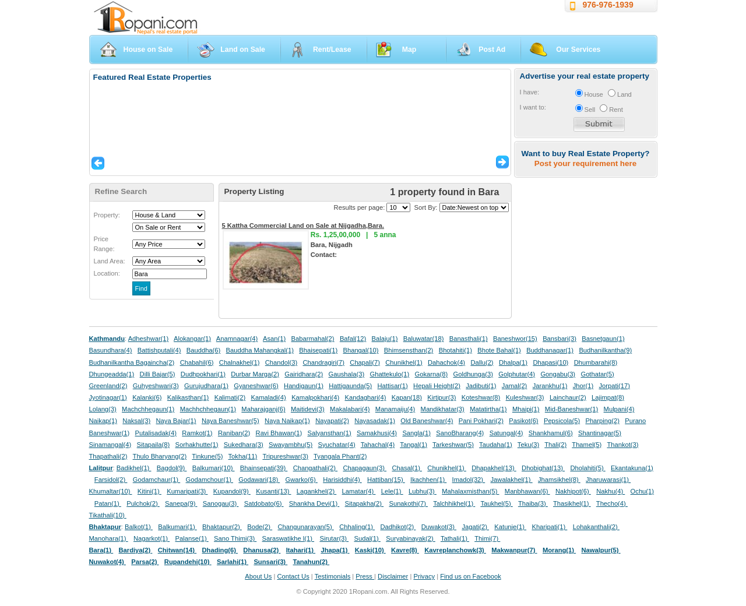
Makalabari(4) (350, 409)
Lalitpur (101, 467)
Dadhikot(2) (398, 526)
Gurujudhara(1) (206, 385)
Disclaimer (393, 576)
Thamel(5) (586, 444)
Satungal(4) (506, 432)
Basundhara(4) (110, 350)
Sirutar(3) (334, 538)
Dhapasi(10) (550, 362)
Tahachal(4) (378, 444)
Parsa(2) (145, 561)
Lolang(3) (103, 409)
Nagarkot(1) (151, 538)
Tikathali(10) (107, 515)
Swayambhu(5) (290, 444)
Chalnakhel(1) (239, 362)
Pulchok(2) (143, 503)
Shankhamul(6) (551, 432)
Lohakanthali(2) (596, 526)
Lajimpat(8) (608, 397)
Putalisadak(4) (156, 432)
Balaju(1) (385, 338)
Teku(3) (528, 444)
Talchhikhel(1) (454, 503)
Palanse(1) (192, 538)
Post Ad (491, 49)
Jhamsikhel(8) (559, 479)
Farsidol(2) (111, 479)
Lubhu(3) (423, 491)
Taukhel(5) (496, 503)
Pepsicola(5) (562, 420)
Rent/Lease (332, 49)
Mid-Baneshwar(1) (571, 409)
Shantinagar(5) (599, 432)
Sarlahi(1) (232, 561)
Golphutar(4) (516, 374)
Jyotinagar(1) (108, 397)
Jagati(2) (475, 526)
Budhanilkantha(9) (605, 350)
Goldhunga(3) (473, 374)
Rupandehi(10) (188, 561)
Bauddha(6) (203, 350)
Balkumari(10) (213, 467)
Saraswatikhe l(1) (288, 538)
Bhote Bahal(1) (499, 350)
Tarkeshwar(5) (453, 444)
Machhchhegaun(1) (208, 409)
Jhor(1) (583, 385)
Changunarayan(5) (305, 526)
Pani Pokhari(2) (481, 420)
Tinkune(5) (207, 456)
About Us (258, 576)
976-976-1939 (608, 4)
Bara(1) (101, 550)
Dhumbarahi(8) (596, 362)
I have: (530, 92)
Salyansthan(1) (329, 432)
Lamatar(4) (359, 491)
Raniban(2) (234, 432)
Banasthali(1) (468, 338)
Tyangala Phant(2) (340, 456)
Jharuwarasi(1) (608, 479)
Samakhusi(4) (377, 432)
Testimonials (333, 576)
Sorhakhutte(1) (197, 444)
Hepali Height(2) (436, 385)
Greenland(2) (108, 385)
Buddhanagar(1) (549, 350)
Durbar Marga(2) (255, 374)
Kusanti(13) (273, 491)
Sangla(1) (416, 432)
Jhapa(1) (335, 550)
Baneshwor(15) (515, 338)
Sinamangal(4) (110, 444)
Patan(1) (107, 503)
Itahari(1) (300, 550)
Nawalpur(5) (600, 550)
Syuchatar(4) (337, 444)
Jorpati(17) (614, 385)
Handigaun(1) (303, 385)
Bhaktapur (105, 526)
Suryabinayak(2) (410, 538)
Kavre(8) (405, 550)
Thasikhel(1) (572, 503)
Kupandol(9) (232, 491)
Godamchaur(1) (156, 479)
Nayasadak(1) (374, 420)
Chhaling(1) (357, 526)
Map (409, 49)
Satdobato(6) (264, 503)
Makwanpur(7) (514, 550)
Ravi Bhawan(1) (279, 432)
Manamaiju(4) (395, 409)
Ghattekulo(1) (389, 374)
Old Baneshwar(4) (426, 420)
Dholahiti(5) (587, 467)
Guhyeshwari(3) (156, 385)
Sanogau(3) (221, 503)
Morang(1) (559, 550)
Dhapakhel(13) (493, 467)
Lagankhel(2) (316, 491)
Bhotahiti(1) (455, 350)
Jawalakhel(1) (512, 479)
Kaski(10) (370, 550)
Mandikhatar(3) (443, 409)
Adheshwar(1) (148, 338)
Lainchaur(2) (568, 397)
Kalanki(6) (146, 397)
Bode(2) (259, 526)
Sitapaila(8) (153, 444)
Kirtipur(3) (441, 397)
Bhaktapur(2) (222, 526)
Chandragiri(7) (323, 362)
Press (365, 576)
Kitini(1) (149, 491)
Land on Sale (242, 49)
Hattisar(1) (393, 385)
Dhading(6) (220, 550)
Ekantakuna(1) (632, 467)
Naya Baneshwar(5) (230, 420)
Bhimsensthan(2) (409, 350)
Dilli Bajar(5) (157, 374)
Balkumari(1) (177, 526)
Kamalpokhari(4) (315, 397)
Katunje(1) (510, 526)
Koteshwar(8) (481, 397)
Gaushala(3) (347, 374)
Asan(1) (274, 338)
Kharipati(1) (549, 526)
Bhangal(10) (360, 350)
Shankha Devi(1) (314, 503)
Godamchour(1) (209, 479)
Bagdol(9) (172, 467)
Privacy (424, 576)
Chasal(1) (407, 467)
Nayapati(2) (332, 420)
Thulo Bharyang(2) (160, 456)
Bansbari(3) (559, 338)
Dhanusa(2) (261, 550)
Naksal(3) (136, 420)
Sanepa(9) (181, 503)
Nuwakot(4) (107, 561)
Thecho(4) (612, 503)
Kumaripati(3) (187, 491)
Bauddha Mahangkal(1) (260, 350)
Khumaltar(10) (110, 491)
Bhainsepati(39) (263, 467)
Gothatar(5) (597, 374)
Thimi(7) (487, 538)
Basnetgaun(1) (603, 338)
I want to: (533, 107)
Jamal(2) (514, 385)
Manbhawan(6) (527, 491)
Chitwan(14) (177, 550)
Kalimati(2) (229, 397)
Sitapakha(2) (364, 503)
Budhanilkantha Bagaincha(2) (132, 362)
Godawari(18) (259, 479)
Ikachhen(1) (428, 479)
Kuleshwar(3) (525, 397)
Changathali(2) (315, 467)
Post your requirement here (585, 163)
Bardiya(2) (136, 550)
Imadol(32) (468, 479)
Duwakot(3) (438, 526)
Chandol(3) (281, 362)
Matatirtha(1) (488, 409)
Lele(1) (392, 491)
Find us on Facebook (470, 576)
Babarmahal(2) (313, 338)
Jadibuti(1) (481, 385)
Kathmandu (107, 338)
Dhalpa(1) (513, 362)
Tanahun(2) (311, 561)
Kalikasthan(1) (188, 397)
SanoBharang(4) (460, 432)
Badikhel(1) (134, 467)
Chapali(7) (365, 362)
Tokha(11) (243, 456)
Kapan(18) (407, 397)
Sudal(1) (367, 538)
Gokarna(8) (431, 374)
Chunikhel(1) (403, 362)
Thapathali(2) (108, 456)
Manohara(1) (108, 538)
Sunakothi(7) (408, 503)
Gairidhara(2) (303, 374)
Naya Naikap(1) (287, 420)
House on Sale (148, 49)
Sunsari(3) (270, 561)
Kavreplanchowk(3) (455, 550)
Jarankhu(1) (550, 385)
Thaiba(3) (533, 503)
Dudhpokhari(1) (203, 374)
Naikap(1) (103, 420)
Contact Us (293, 576)
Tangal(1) (413, 444)
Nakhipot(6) (573, 491)
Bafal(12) (353, 338)
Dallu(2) (481, 362)
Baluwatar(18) (423, 338)
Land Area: (109, 261)
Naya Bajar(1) (176, 420)
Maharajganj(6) (263, 409)
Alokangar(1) (192, 338)
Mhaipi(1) (526, 409)
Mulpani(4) (619, 409)
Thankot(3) (622, 444)
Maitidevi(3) (308, 409)
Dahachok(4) (446, 362)
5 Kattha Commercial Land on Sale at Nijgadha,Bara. (303, 225)
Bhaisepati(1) (318, 350)
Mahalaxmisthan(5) (470, 491)
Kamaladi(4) (268, 397)
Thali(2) (555, 444)
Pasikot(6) (523, 420)
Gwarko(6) (302, 479)
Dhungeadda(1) (112, 374)
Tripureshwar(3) (285, 456)
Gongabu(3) (557, 374)
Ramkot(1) (197, 432)
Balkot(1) (139, 526)
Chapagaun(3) (364, 467)
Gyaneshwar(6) (256, 385)
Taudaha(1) (495, 444)
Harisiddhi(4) (342, 479)
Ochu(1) (642, 491)
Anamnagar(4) (237, 338)
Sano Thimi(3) (235, 538)
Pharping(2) (602, 420)
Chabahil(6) (197, 362)
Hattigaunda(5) (350, 385)
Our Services (578, 49)
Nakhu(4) (610, 491)
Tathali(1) (455, 538)
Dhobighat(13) (543, 467)
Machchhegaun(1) (148, 409)
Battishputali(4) (159, 350)
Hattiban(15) (386, 479)
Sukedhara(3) (243, 444)
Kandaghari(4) (365, 397)
